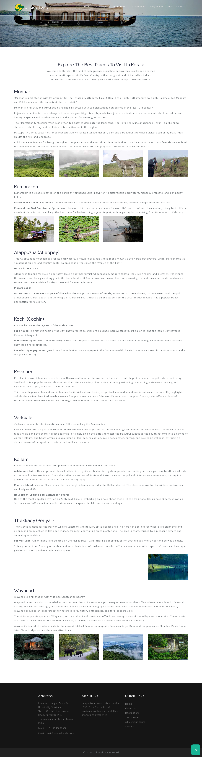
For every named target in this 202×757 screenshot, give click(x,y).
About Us (101, 6)
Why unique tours (161, 6)
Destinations (118, 6)
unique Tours (31, 8)
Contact (181, 6)
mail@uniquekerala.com (60, 733)
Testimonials (138, 6)
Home (87, 6)
